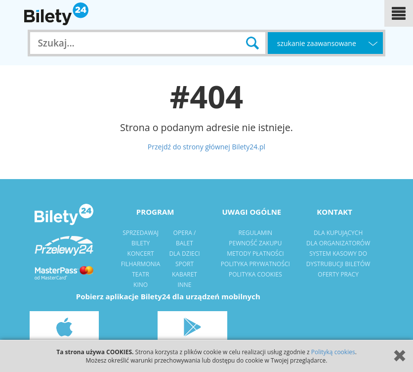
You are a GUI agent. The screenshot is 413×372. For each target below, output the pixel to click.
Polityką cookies (333, 352)
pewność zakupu (255, 243)
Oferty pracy (338, 274)
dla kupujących (338, 233)
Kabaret (184, 274)
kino (140, 284)
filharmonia (141, 264)
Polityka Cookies (255, 274)
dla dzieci (184, 253)
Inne (184, 284)
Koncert (140, 253)
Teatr (140, 274)
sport (184, 264)
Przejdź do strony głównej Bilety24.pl (206, 146)
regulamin (256, 233)
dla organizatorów (338, 243)
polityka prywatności (255, 264)
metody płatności (255, 253)
